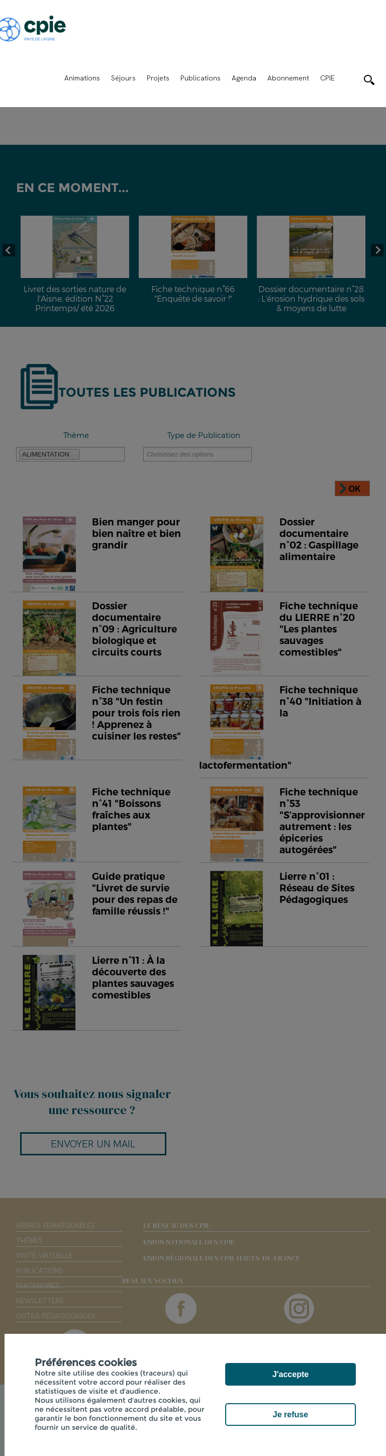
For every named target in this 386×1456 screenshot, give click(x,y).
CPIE (327, 77)
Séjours (123, 77)
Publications (200, 77)
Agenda (244, 77)
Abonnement (288, 77)
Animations (82, 77)
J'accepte (290, 1374)
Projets (158, 77)
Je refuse (290, 1414)
